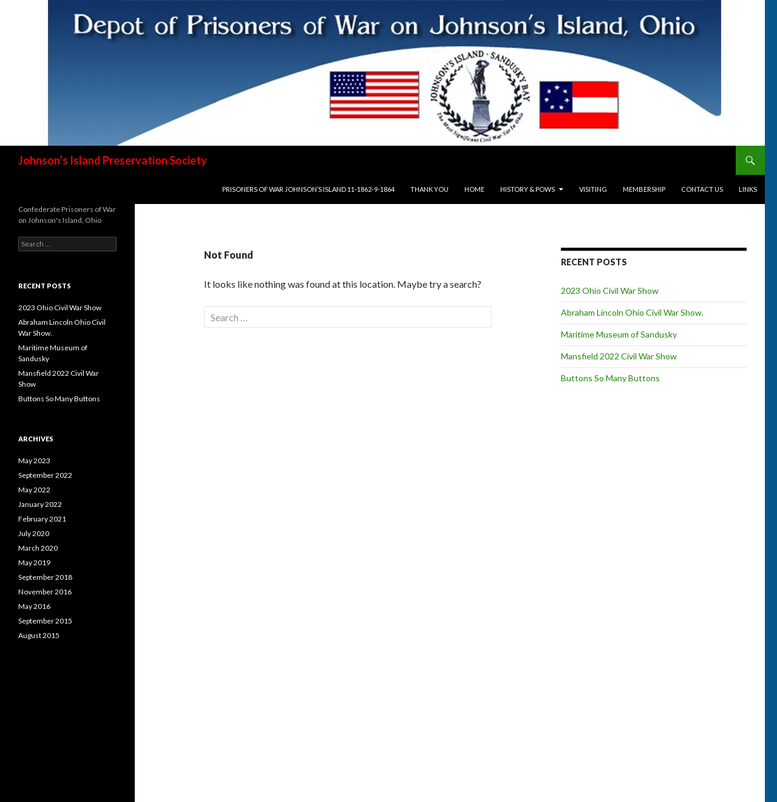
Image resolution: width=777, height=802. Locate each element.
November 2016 (45, 591)
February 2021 (42, 518)
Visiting (593, 189)
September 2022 (45, 475)
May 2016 (34, 606)
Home (474, 189)
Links (748, 189)
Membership (644, 189)
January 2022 (40, 504)
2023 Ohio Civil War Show (610, 290)
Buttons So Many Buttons (610, 378)
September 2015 (45, 620)
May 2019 (34, 562)
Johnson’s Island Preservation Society (112, 160)
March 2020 (38, 547)
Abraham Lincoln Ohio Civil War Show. (632, 312)
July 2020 (33, 533)
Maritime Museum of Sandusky (619, 334)
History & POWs (527, 189)
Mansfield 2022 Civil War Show (619, 356)
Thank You (429, 189)
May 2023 (34, 460)
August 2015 (38, 635)
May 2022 (34, 489)
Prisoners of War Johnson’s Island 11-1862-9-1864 (308, 189)
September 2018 (45, 577)
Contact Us (702, 189)
